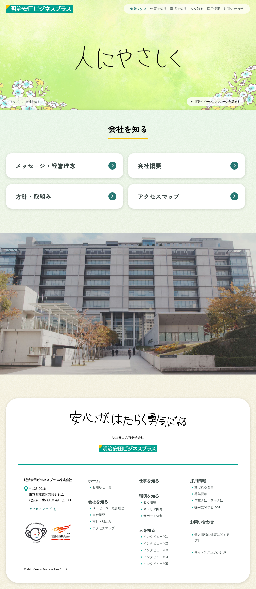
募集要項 (200, 494)
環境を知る (178, 8)
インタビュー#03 (155, 550)
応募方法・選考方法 (208, 500)
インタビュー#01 (155, 536)
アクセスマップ (42, 509)
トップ (14, 101)
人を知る (197, 8)
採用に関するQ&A (207, 507)
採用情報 (213, 8)
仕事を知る (158, 8)
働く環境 (149, 502)
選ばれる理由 (204, 487)
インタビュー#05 (155, 563)
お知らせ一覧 (102, 487)
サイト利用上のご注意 (210, 552)
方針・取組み (102, 521)
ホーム (94, 481)
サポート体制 (153, 516)
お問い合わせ (233, 8)
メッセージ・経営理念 (108, 508)
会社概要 (98, 515)
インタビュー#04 (155, 557)
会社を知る (138, 8)
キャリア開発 (153, 509)
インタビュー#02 (155, 543)
